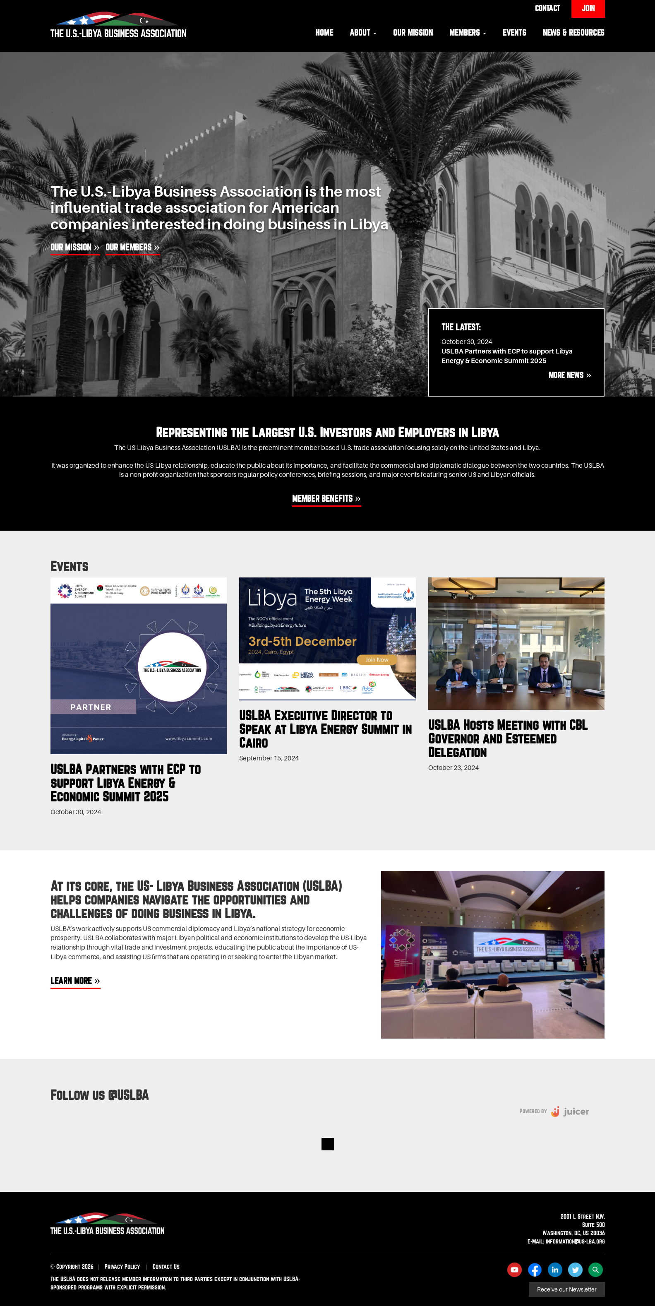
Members (467, 32)
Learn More (71, 981)
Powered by (533, 1111)
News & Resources (574, 32)
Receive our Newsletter (567, 1289)
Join (588, 8)
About (363, 32)
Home (324, 32)
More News (566, 375)
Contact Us (166, 1266)
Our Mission (413, 32)
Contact (547, 8)
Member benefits (322, 498)
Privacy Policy (122, 1266)
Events (514, 32)
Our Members (128, 247)
